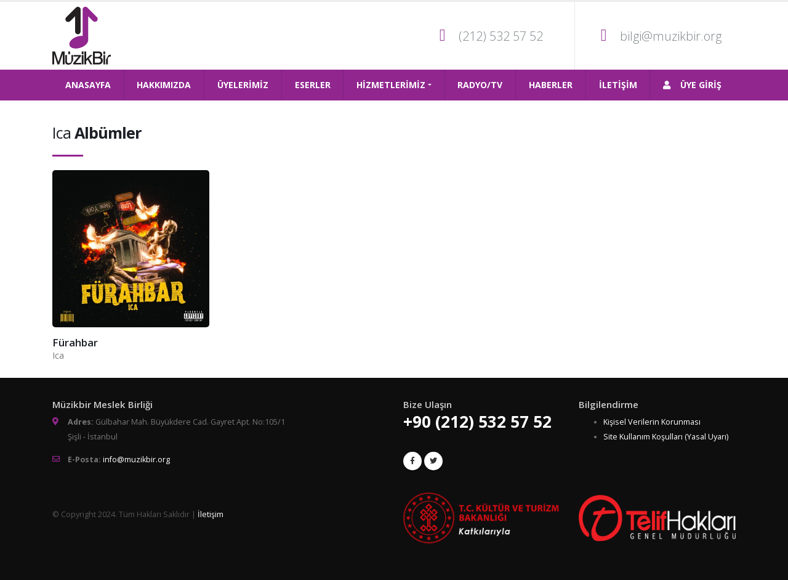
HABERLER (551, 85)
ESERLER (313, 85)
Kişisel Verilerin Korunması (652, 422)
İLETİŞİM (618, 85)
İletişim (210, 514)
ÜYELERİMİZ (242, 85)
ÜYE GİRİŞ (692, 85)
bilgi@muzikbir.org (671, 36)
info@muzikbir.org (136, 459)
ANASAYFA (88, 85)
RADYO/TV (479, 85)
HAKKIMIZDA (164, 85)
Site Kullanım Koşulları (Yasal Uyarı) (665, 436)
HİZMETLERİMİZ (390, 85)
